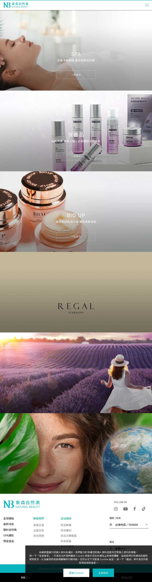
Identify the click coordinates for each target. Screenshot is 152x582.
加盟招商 (38, 530)
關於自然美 (10, 530)
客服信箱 (38, 525)
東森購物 (66, 530)
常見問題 (38, 536)
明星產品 (8, 541)
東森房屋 (66, 541)
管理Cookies (76, 572)
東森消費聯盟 (69, 536)
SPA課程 (8, 535)
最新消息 (8, 524)
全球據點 (8, 518)
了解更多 (76, 75)
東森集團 (66, 525)
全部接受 (103, 572)
